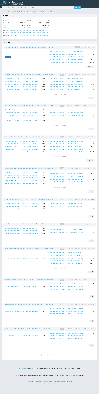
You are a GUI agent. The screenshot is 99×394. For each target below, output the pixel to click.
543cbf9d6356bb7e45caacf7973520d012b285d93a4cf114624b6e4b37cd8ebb (29, 199)
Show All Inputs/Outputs (60, 94)
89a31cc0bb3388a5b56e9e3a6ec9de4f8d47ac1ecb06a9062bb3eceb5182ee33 (29, 30)
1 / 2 (49, 354)
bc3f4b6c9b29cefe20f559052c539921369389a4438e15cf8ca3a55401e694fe (29, 280)
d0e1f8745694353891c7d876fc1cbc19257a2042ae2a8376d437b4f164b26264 (29, 47)
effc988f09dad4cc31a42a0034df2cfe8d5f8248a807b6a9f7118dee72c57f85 (29, 106)
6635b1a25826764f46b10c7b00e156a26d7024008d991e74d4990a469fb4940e (29, 168)
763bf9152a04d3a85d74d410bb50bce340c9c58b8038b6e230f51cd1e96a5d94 (29, 304)
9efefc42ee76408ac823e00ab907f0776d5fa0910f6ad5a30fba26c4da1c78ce (29, 224)
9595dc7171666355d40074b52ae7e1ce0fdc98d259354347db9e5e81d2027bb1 (29, 329)
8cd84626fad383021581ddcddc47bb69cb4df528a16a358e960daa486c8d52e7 (29, 137)
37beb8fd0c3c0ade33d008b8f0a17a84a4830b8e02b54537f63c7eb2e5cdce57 (29, 248)
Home (4, 12)
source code (22, 368)
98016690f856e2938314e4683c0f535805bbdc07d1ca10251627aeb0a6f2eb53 (29, 33)
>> (56, 354)
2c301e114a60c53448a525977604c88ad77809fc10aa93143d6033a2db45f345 (29, 74)
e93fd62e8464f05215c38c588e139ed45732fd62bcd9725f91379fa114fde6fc (29, 35)
